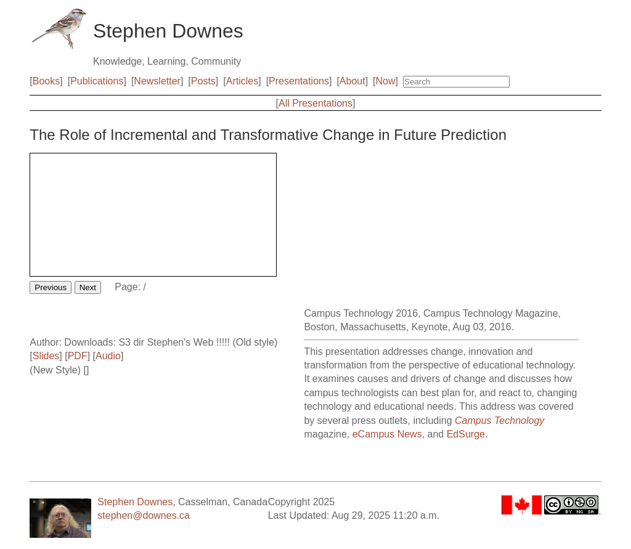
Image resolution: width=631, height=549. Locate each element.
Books (46, 81)
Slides (46, 356)
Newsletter (157, 81)
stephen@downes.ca (143, 515)
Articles (242, 81)
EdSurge (466, 434)
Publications (96, 81)
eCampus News (387, 434)
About (352, 81)
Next (87, 287)
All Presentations (315, 103)
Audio (108, 356)
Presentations (299, 81)
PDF (78, 356)
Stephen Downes (135, 502)
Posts (203, 81)
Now (386, 81)
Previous (51, 287)
